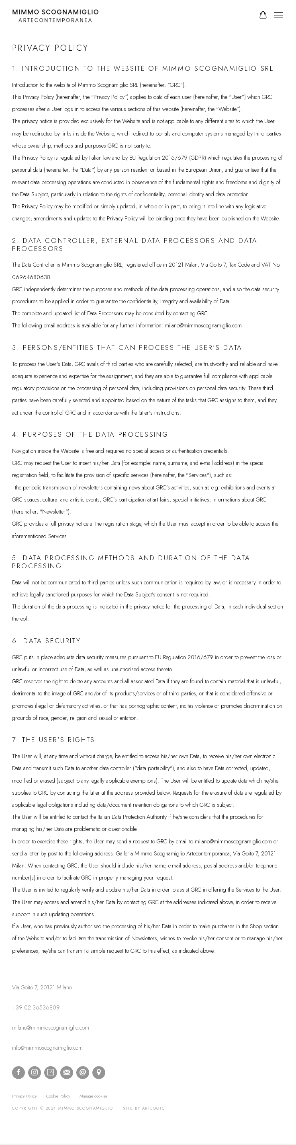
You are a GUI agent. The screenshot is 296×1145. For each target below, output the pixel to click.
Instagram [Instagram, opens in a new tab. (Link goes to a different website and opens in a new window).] (34, 1072)
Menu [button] (278, 16)
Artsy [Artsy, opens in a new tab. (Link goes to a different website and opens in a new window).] (50, 1072)
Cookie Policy (58, 1096)
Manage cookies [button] (93, 1096)
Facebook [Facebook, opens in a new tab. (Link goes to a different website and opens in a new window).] (18, 1072)
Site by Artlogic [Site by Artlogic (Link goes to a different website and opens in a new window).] (144, 1108)
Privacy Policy (24, 1096)
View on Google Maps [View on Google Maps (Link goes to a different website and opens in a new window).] (98, 1072)
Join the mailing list (66, 1072)
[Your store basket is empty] (263, 16)
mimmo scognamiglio (56, 15)
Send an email (82, 1072)
